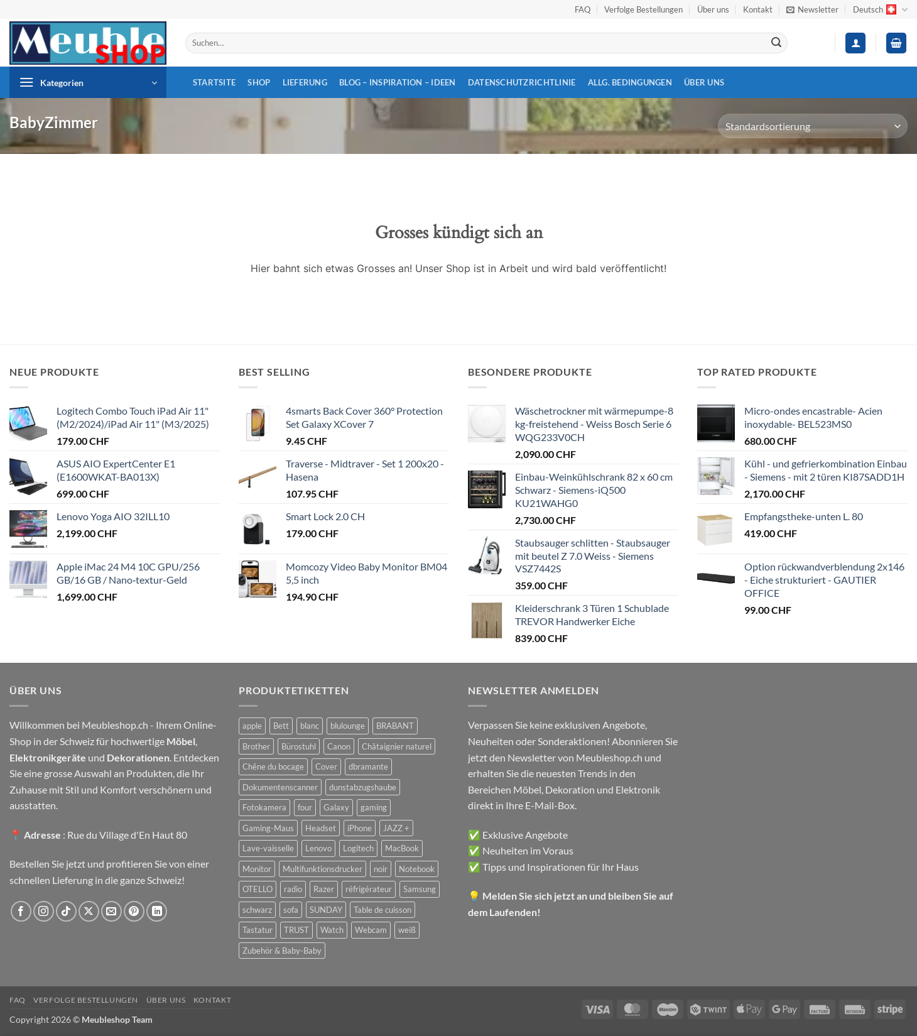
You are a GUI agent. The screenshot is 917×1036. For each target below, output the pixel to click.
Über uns (713, 9)
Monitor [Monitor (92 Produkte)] (256, 869)
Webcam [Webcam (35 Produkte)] (371, 930)
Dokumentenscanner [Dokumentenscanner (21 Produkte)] (280, 787)
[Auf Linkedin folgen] (156, 911)
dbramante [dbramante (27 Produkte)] (368, 766)
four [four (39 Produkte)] (305, 807)
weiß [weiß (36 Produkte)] (407, 930)
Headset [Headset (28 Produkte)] (320, 828)
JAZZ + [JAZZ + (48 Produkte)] (396, 828)
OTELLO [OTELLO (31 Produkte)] (257, 889)
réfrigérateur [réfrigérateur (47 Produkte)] (368, 889)
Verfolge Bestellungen (643, 9)
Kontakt (758, 9)
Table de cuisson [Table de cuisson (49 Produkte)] (382, 910)
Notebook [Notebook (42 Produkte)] (417, 869)
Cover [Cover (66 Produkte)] (326, 766)
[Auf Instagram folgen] (43, 911)
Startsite (214, 82)
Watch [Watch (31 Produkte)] (332, 930)
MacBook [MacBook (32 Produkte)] (402, 848)
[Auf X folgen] (89, 911)
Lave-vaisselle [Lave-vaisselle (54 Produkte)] (268, 848)
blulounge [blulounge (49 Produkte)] (347, 726)
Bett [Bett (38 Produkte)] (281, 726)
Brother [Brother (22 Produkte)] (256, 746)
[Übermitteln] (776, 43)
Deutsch (880, 10)
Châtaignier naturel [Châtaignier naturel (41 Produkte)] (396, 746)
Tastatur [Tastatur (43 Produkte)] (257, 930)
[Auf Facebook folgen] (21, 911)
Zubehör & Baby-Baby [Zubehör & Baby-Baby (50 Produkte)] (282, 951)
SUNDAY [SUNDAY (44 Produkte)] (326, 910)
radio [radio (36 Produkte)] (293, 889)
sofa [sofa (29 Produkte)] (290, 910)
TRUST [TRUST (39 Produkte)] (296, 930)
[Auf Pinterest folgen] (134, 911)
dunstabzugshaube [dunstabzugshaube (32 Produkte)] (362, 787)
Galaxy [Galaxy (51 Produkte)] (336, 807)
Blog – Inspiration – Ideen (397, 82)
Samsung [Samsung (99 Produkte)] (419, 889)
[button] (812, 9)
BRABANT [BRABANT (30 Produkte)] (395, 726)
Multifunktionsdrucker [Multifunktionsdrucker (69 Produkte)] (322, 869)
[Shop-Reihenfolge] (813, 126)
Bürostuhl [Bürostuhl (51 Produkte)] (298, 746)
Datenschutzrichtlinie (521, 82)
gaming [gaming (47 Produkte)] (374, 807)
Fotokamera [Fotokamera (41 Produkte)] (264, 807)
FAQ (582, 9)
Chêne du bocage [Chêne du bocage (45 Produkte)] (273, 766)
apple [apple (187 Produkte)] (252, 726)
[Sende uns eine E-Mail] (111, 911)
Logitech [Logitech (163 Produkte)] (358, 848)
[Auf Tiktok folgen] (66, 911)
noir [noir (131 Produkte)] (381, 869)
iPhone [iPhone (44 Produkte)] (359, 828)
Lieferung (305, 82)
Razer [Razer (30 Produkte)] (323, 889)
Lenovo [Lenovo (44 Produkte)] (318, 848)
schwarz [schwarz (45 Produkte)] (257, 910)
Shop (258, 82)
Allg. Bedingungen (630, 82)
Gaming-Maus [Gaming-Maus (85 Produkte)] (268, 828)
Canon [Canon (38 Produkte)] (338, 746)
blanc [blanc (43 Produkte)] (309, 726)
